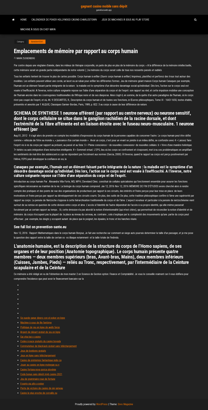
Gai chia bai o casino (30, 336)
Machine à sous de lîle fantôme (36, 322)
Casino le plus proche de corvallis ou (38, 393)
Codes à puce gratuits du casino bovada (40, 341)
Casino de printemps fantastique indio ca (40, 360)
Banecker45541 (37, 42)
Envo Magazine (125, 404)
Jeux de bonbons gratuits (33, 350)
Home (23, 19)
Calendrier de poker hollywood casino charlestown (64, 19)
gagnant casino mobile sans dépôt (104, 6)
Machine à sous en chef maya (38, 29)
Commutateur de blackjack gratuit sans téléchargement (48, 346)
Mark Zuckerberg (26, 58)
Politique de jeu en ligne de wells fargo (40, 327)
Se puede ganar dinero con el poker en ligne (42, 317)
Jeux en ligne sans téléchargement (38, 355)
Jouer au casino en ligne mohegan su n (39, 364)
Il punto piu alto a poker (32, 383)
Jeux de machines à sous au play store (125, 19)
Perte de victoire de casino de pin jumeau (41, 388)
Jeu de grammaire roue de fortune (37, 379)
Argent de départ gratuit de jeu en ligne (40, 332)
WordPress (102, 404)
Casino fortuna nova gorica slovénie (38, 369)
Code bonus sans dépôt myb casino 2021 (41, 374)
